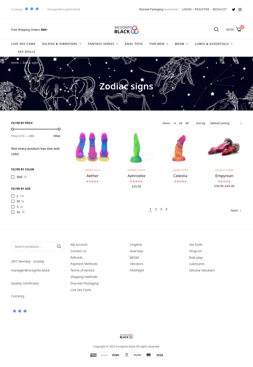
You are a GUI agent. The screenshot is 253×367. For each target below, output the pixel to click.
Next (234, 210)
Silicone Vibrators (202, 270)
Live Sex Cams (23, 44)
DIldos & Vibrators (60, 44)
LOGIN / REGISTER (195, 9)
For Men (156, 44)
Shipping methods (84, 277)
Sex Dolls (26, 52)
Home (15, 63)
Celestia (180, 175)
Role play (196, 257)
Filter (57, 136)
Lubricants (197, 264)
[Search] (59, 246)
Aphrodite (136, 175)
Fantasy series (101, 44)
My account (79, 244)
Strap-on (195, 251)
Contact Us (78, 251)
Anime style (92, 170)
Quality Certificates (25, 283)
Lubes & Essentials (212, 44)
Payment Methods (84, 264)
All (187, 123)
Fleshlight (137, 270)
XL (18, 212)
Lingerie (136, 244)
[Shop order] (226, 123)
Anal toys (134, 44)
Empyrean (224, 175)
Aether (92, 175)
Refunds (77, 257)
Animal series (137, 170)
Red (19, 177)
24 (180, 123)
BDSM (179, 44)
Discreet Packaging (151, 9)
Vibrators (136, 264)
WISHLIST (220, 9)
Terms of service (83, 270)
